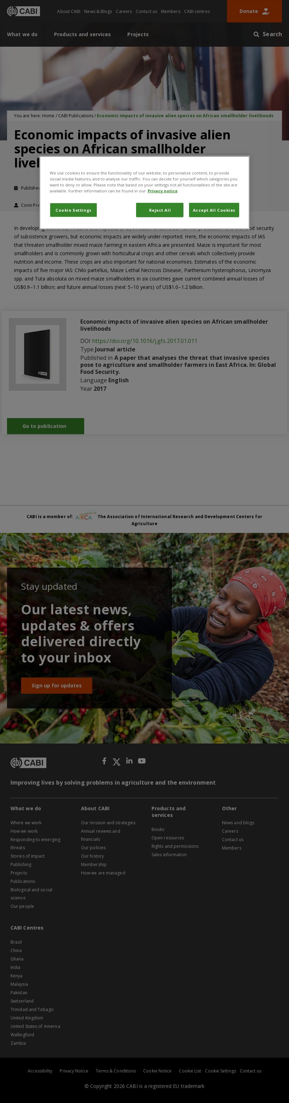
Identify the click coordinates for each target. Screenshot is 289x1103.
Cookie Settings (73, 209)
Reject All (160, 209)
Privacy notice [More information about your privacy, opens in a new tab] (162, 190)
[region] (144, 193)
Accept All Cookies (214, 209)
